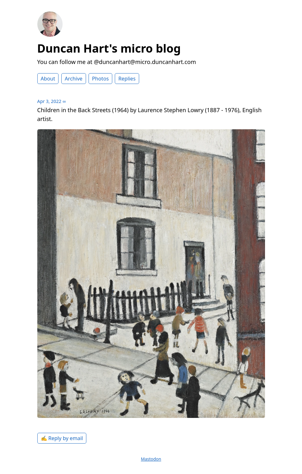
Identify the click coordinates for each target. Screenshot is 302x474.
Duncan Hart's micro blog (109, 48)
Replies (126, 78)
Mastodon (151, 459)
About (48, 78)
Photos (100, 78)
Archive (74, 78)
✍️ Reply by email (62, 438)
